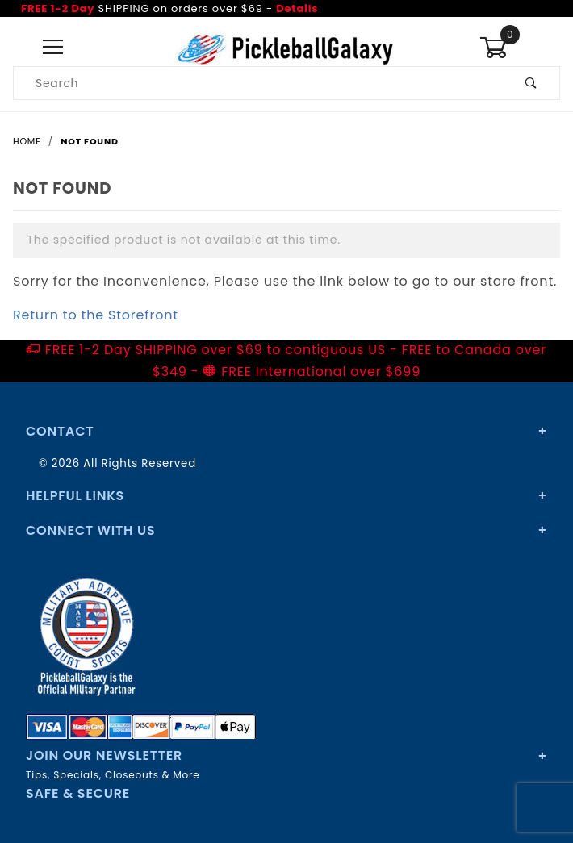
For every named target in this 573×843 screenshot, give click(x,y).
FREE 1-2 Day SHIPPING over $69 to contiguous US (215, 349)
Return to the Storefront (95, 315)
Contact (60, 431)
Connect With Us (90, 530)
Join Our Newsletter (104, 755)
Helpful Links (75, 495)
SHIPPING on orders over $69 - (169, 8)
